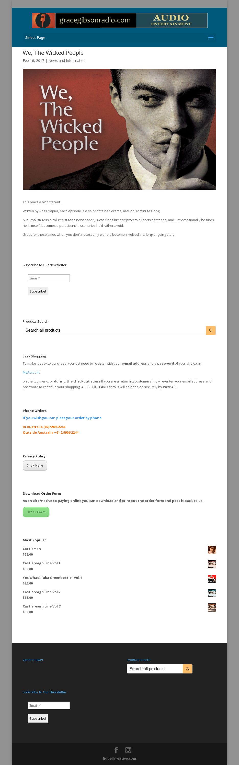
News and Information (67, 60)
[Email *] (49, 278)
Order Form (36, 512)
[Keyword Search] (114, 330)
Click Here (35, 465)
